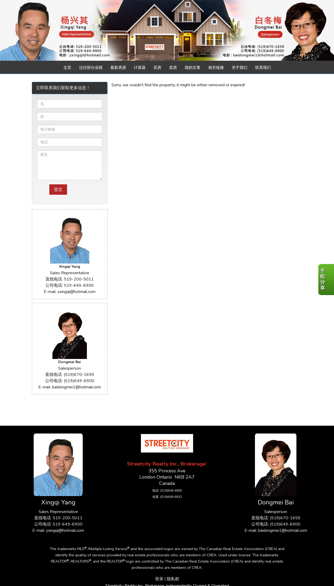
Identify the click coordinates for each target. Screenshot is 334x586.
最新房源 (118, 67)
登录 (159, 579)
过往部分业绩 (91, 67)
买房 (157, 67)
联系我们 (263, 67)
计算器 (140, 67)
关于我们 (239, 67)
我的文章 (192, 67)
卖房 (173, 67)
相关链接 (216, 67)
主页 (67, 67)
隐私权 (173, 579)
